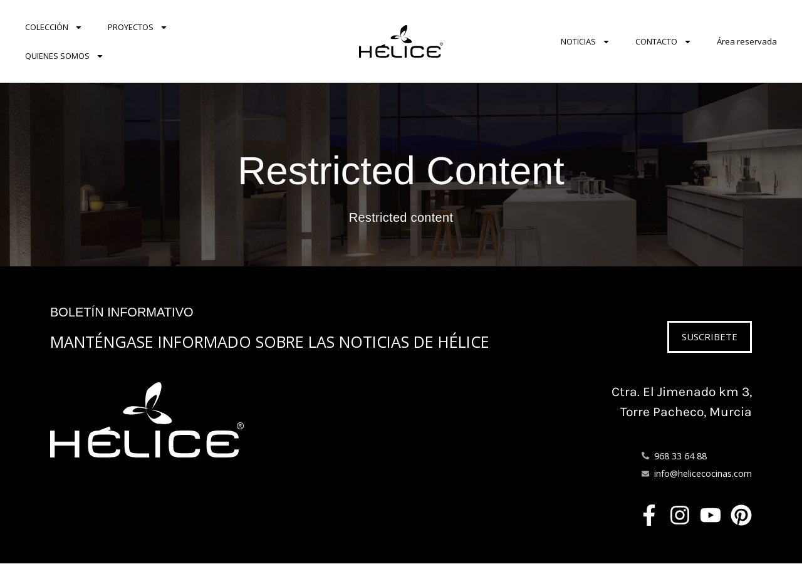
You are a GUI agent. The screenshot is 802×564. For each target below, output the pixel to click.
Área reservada (747, 41)
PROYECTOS (138, 27)
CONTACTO (663, 41)
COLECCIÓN (54, 27)
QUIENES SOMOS (64, 56)
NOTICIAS (585, 41)
